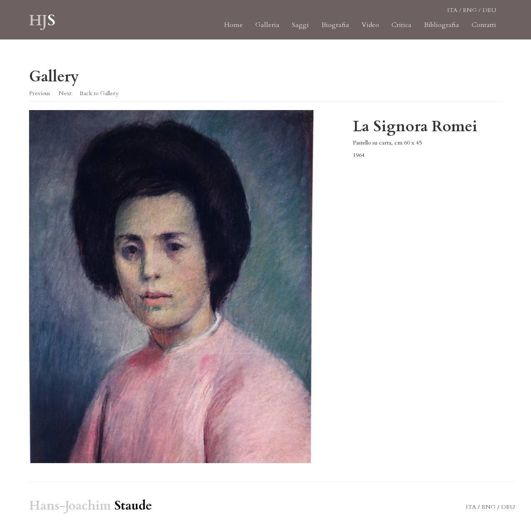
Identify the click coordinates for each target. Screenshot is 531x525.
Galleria (267, 29)
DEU (489, 14)
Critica (401, 29)
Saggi (300, 29)
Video (370, 29)
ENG (470, 14)
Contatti (484, 29)
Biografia (335, 29)
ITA (452, 14)
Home (233, 29)
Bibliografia (441, 29)
